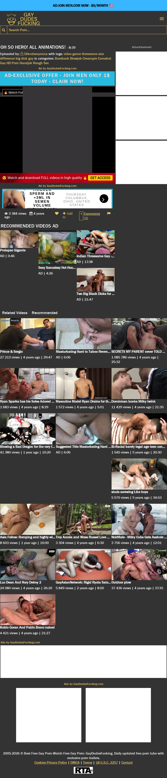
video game (72, 54)
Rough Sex (41, 63)
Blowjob (76, 58)
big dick (21, 58)
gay (30, 58)
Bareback (62, 58)
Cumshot (104, 58)
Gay (3, 63)
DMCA (75, 762)
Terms (87, 762)
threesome (89, 54)
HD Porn (13, 63)
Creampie (90, 58)
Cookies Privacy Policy (50, 762)
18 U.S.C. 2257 (107, 762)
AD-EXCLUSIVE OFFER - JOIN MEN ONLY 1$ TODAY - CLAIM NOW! (57, 78)
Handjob (26, 63)
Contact (127, 762)
